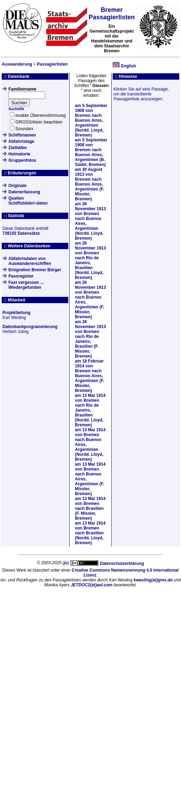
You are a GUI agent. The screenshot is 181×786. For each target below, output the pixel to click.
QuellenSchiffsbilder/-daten (28, 201)
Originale (17, 185)
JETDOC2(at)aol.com (91, 584)
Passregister (21, 276)
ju (66, 562)
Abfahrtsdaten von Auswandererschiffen (29, 261)
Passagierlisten (52, 64)
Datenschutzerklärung (122, 563)
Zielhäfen (17, 147)
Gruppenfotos (22, 160)
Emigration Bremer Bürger (34, 269)
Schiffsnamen (22, 135)
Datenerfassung (24, 191)
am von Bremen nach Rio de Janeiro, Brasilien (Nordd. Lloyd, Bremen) (90, 260)
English (128, 66)
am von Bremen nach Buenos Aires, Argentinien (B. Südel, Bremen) (91, 152)
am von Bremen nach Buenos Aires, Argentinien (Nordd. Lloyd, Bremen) (91, 120)
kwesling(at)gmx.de (152, 580)
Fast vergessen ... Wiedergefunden (26, 285)
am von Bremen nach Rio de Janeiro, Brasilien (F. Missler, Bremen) (90, 339)
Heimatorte (19, 154)
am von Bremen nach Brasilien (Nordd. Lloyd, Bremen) (90, 533)
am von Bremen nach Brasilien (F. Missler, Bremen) (90, 508)
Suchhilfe (16, 109)
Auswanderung (17, 64)
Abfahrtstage (21, 141)
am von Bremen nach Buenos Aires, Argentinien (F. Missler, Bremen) (89, 184)
